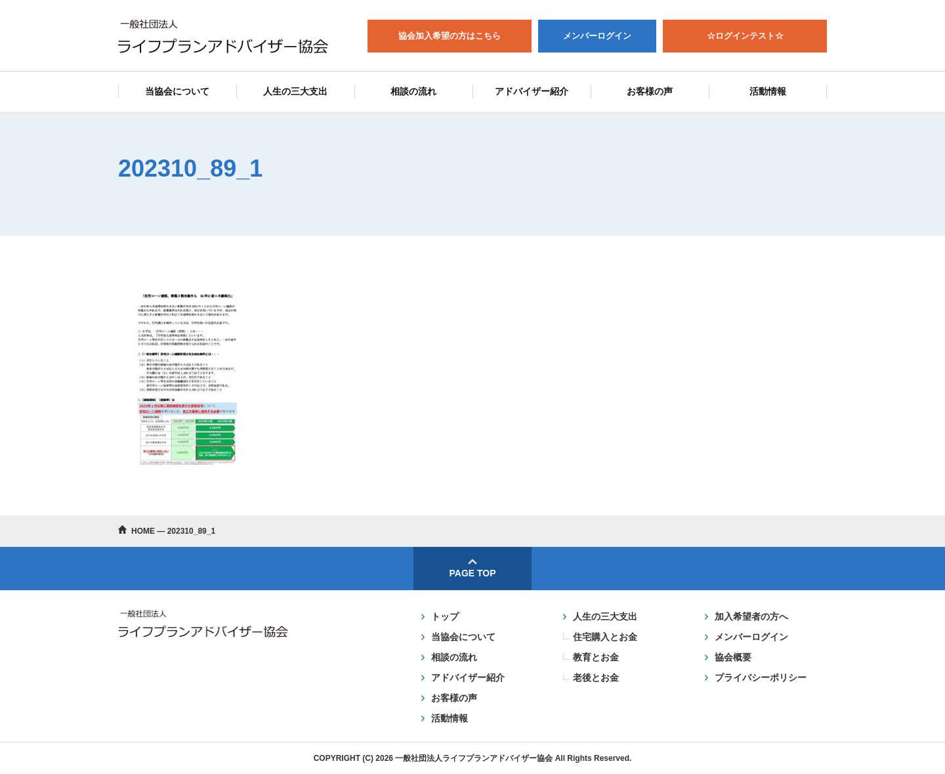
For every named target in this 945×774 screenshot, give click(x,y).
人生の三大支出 (295, 91)
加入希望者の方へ (751, 616)
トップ (445, 616)
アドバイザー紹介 (531, 91)
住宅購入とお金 (605, 637)
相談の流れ (413, 91)
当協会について (177, 91)
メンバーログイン (751, 637)
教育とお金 (596, 657)
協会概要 (733, 657)
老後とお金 (596, 677)
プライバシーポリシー (761, 677)
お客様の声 (650, 91)
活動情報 (767, 91)
